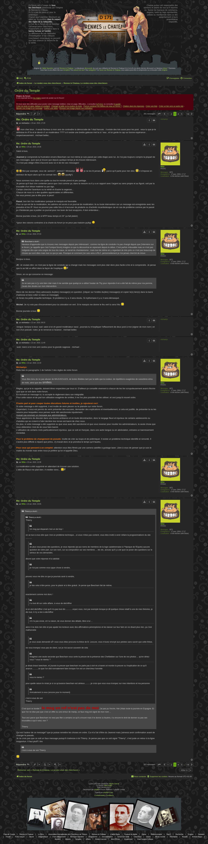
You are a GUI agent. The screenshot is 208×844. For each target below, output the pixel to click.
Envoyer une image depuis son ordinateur (76, 108)
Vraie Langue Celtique (145, 839)
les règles (37, 98)
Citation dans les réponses (133, 106)
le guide (117, 104)
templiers (66, 70)
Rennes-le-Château (99, 834)
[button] (159, 114)
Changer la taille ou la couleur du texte (66, 106)
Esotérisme (128, 839)
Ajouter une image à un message (29, 108)
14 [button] (188, 113)
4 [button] (178, 113)
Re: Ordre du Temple (29, 119)
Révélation (173, 837)
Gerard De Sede (123, 837)
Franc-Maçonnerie (59, 837)
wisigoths (92, 70)
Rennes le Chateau (66, 68)
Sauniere (201, 834)
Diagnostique (43, 837)
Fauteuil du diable (130, 834)
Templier (78, 839)
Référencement (156, 834)
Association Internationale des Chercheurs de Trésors (67, 834)
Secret (31, 837)
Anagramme (93, 837)
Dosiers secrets (100, 839)
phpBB (96, 789)
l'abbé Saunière (47, 68)
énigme (164, 70)
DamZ (169, 834)
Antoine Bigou (197, 837)
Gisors (148, 837)
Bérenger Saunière (77, 837)
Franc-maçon (20, 837)
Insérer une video (51, 108)
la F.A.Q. (99, 104)
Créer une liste (151, 106)
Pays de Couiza (9, 834)
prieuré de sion (79, 70)
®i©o (162, 167)
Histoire (68, 839)
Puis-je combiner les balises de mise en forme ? (103, 106)
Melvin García (114, 784)
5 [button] (181, 113)
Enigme (190, 834)
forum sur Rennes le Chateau (110, 70)
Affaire (88, 839)
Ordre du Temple (27, 90)
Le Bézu (41, 834)
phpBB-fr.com (108, 792)
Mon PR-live (115, 839)
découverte (88, 68)
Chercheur (138, 837)
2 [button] (171, 113)
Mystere (58, 839)
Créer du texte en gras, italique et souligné (33, 106)
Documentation (107, 837)
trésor (165, 68)
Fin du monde (160, 837)
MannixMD (108, 785)
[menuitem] (19, 78)
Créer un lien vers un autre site (171, 106)
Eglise (144, 834)
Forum (8, 837)
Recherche (179, 834)
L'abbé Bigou (115, 834)
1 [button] (168, 113)
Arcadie (185, 837)
